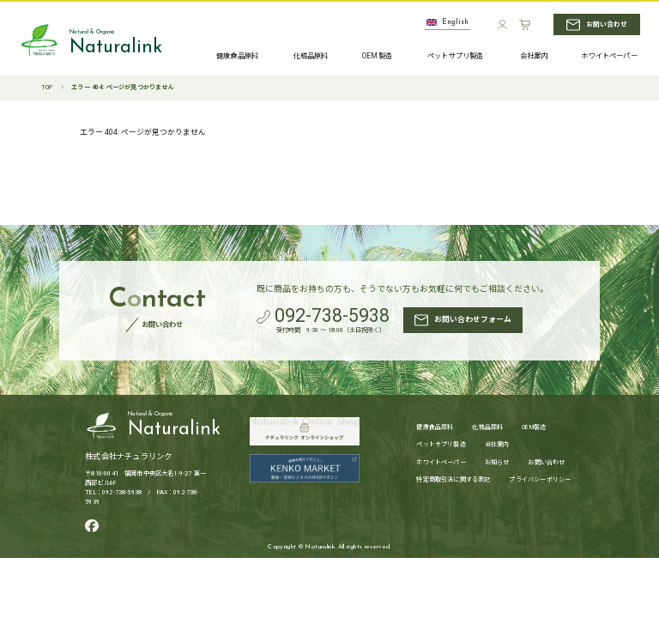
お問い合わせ (546, 463)
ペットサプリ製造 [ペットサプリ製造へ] (455, 56)
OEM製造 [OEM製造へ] (377, 56)
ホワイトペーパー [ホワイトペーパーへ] (609, 56)
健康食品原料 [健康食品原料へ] (237, 56)
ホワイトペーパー (440, 463)
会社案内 (497, 445)
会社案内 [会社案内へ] (534, 56)
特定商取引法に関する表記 (453, 480)
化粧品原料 (487, 428)
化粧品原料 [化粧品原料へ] (311, 56)
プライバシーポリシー (540, 480)
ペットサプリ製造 (440, 445)
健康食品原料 (434, 428)
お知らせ (497, 463)
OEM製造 (534, 428)
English (447, 22)
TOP (47, 87)
